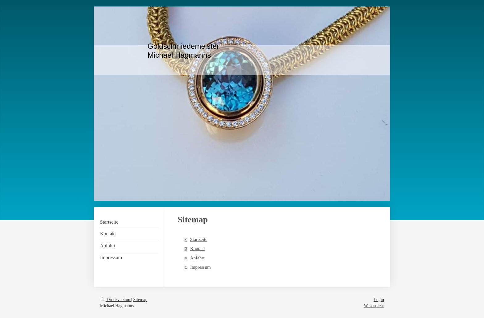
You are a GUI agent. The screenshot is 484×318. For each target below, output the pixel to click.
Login (379, 299)
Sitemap (140, 299)
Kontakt (197, 248)
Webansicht (374, 306)
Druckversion (115, 299)
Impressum (200, 267)
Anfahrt (197, 257)
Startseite (198, 239)
